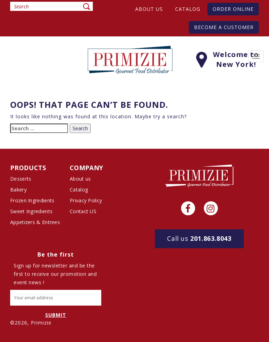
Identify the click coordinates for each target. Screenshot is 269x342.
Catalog (187, 9)
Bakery (18, 189)
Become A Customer (224, 27)
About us (149, 9)
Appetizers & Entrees (35, 222)
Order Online (233, 9)
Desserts (20, 178)
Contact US (83, 211)
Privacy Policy (86, 200)
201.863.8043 (199, 238)
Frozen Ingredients (32, 200)
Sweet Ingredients (31, 211)
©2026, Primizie (30, 322)
